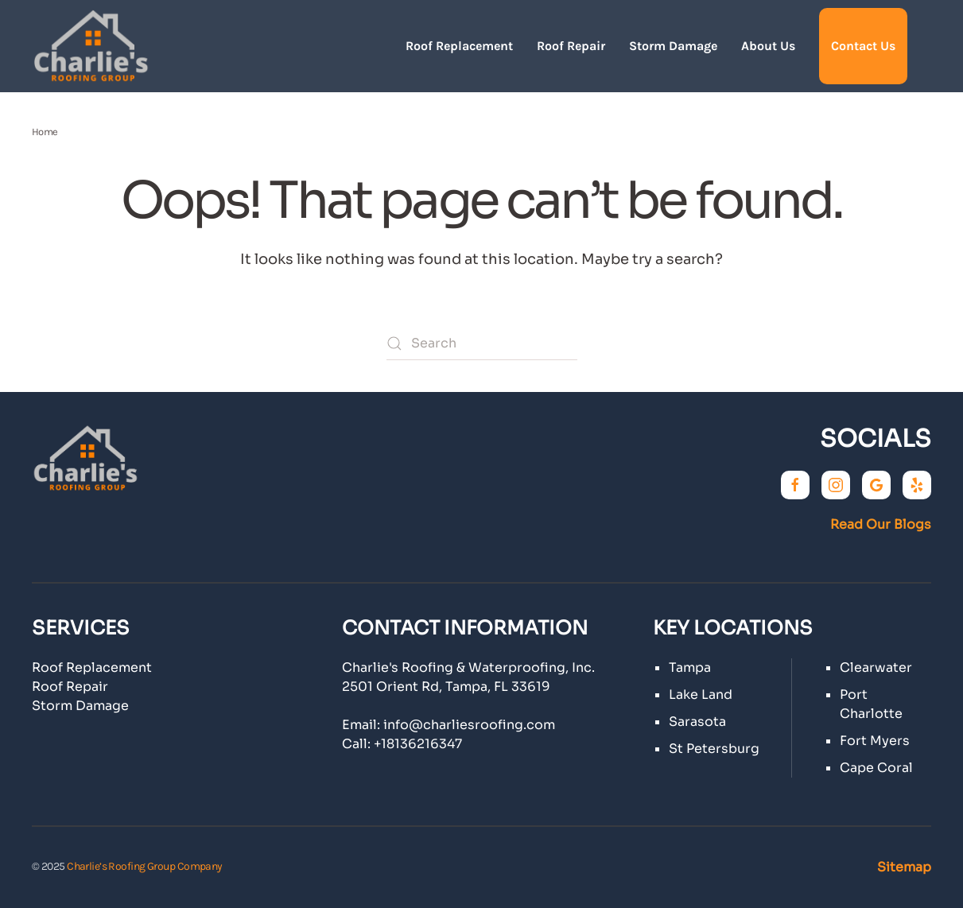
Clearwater (876, 667)
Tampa (690, 667)
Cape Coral (876, 767)
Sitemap (904, 867)
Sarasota (697, 721)
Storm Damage (673, 45)
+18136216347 (418, 743)
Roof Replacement (459, 45)
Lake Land (700, 694)
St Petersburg (714, 748)
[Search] (481, 343)
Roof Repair (571, 45)
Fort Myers (875, 740)
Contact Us (863, 45)
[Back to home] (91, 46)
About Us (768, 45)
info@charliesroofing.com (469, 724)
